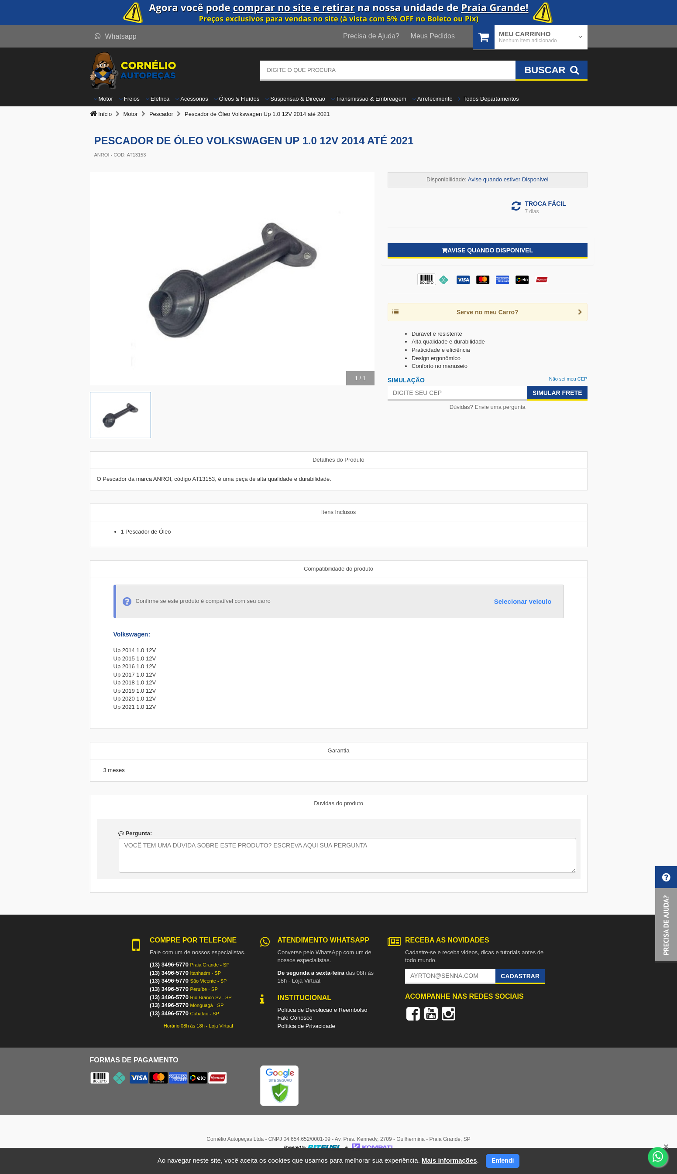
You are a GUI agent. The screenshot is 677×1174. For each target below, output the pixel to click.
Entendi (502, 1160)
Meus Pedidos (433, 36)
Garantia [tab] (339, 750)
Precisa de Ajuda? (371, 36)
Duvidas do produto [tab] (338, 803)
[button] (666, 914)
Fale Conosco (295, 1017)
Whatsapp (116, 36)
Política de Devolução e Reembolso (323, 1010)
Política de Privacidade (306, 1026)
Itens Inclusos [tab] (338, 512)
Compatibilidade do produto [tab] (338, 568)
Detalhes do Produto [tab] (338, 459)
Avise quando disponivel (487, 250)
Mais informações (449, 1160)
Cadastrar (520, 976)
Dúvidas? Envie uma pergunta (488, 407)
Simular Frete (557, 392)
